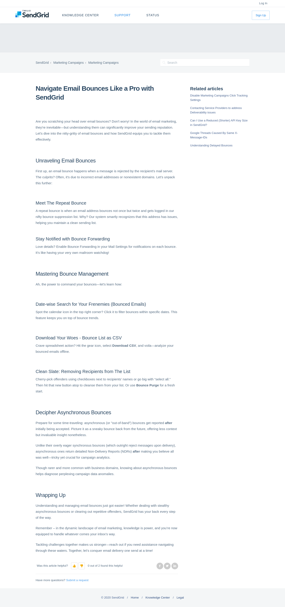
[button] (74, 565)
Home (135, 597)
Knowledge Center (80, 15)
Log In (263, 3)
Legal (180, 597)
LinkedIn (174, 566)
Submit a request (77, 580)
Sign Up (261, 15)
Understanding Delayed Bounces (211, 145)
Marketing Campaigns (68, 62)
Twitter (167, 566)
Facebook (160, 566)
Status (152, 15)
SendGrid (42, 62)
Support (122, 15)
